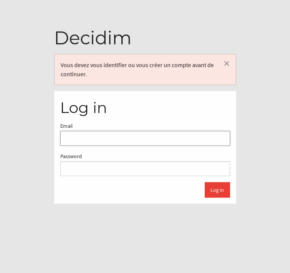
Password (145, 164)
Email (145, 134)
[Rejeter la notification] (227, 63)
